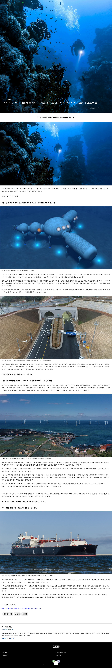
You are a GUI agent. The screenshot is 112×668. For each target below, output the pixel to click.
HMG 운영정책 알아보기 (8, 638)
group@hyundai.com (7, 629)
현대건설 (17, 614)
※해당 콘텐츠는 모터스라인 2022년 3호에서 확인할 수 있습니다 (21, 608)
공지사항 (5, 652)
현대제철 (24, 614)
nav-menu (56, 663)
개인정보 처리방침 (61, 652)
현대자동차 (93, 108)
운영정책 (58, 655)
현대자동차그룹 (7, 614)
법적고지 (5, 655)
